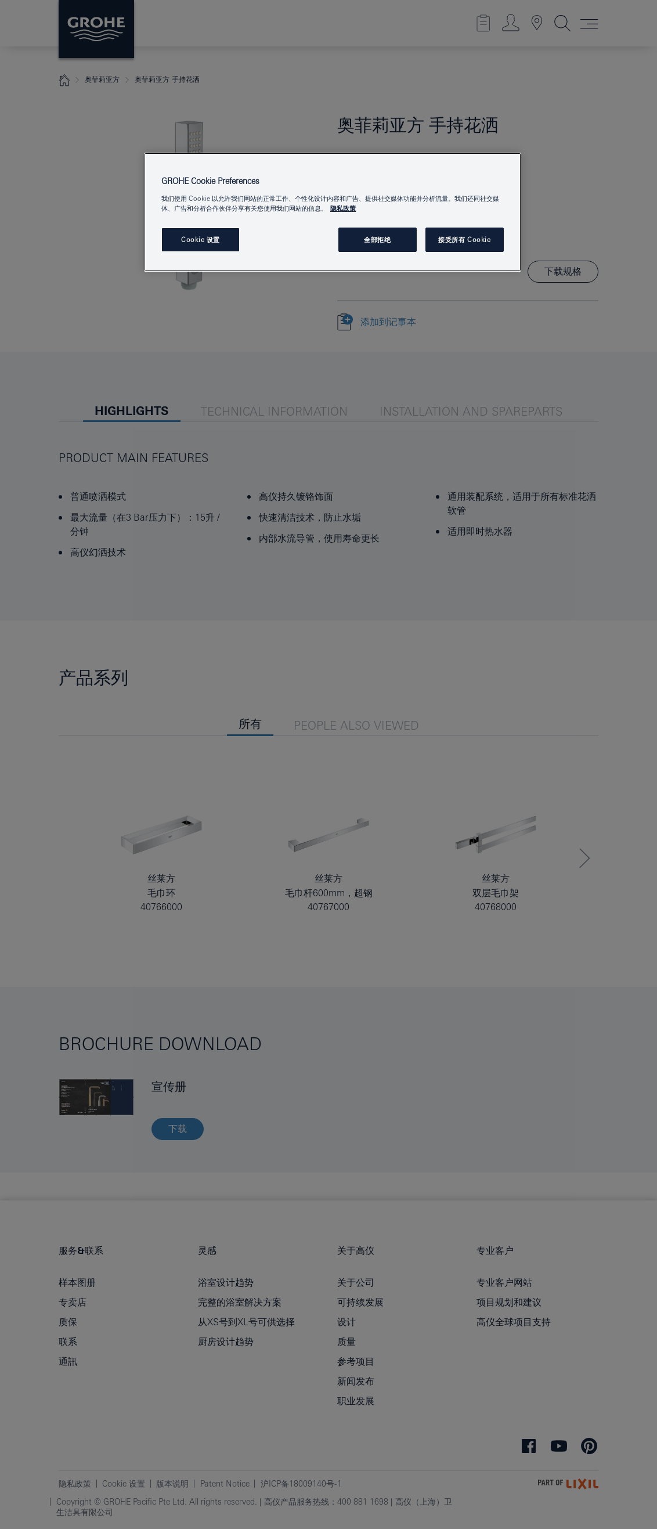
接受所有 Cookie (464, 239)
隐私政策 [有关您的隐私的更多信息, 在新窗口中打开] (343, 208)
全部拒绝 (377, 239)
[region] (332, 212)
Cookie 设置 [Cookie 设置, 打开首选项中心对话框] (200, 239)
